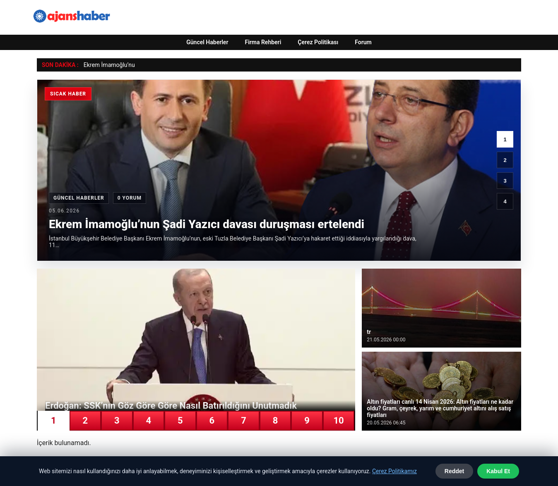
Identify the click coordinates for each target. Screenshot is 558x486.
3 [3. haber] (504, 181)
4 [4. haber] (504, 201)
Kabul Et (498, 471)
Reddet (454, 471)
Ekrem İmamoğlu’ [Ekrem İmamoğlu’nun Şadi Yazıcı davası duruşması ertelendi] (106, 65)
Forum (363, 42)
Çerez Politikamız (394, 471)
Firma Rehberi (263, 42)
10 (338, 420)
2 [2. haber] (504, 160)
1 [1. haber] (504, 139)
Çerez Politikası (318, 42)
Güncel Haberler (207, 42)
